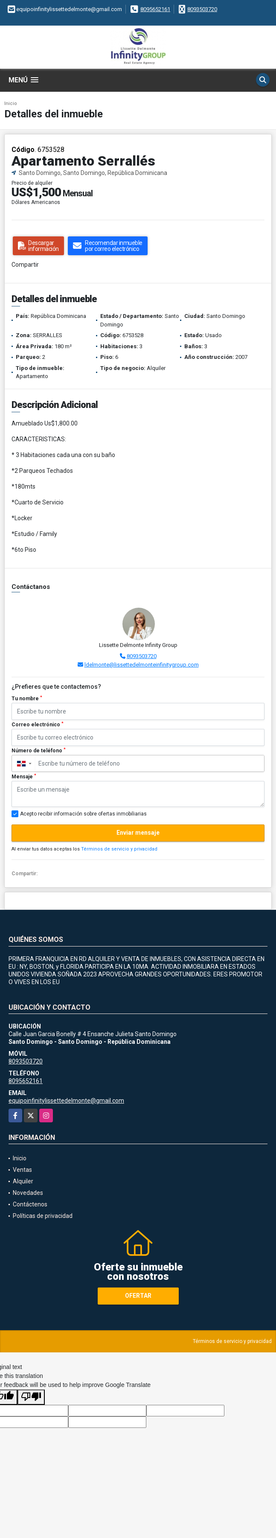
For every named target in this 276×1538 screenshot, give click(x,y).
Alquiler (23, 1181)
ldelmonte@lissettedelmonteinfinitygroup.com (141, 664)
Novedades (28, 1192)
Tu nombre (27, 698)
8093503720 (202, 9)
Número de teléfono (39, 750)
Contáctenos (30, 1204)
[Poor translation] (31, 1397)
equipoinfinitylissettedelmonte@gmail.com (66, 1100)
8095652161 (155, 9)
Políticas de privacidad (43, 1215)
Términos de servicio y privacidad (119, 849)
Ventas (22, 1169)
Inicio (10, 103)
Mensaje (24, 776)
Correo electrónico (38, 724)
